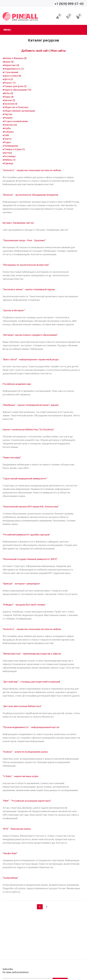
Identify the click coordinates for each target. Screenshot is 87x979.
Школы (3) (9, 100)
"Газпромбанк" (10, 878)
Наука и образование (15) (17, 89)
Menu (7, 29)
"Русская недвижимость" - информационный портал (31, 727)
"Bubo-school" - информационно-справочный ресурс (31, 359)
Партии (8, 114)
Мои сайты (58, 50)
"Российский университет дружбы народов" (26, 534)
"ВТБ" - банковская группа (17, 829)
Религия (8, 117)
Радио (7, 142)
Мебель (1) (9, 159)
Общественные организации (19, 110)
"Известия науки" (12, 457)
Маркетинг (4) (11, 65)
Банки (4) (9, 61)
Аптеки (8, 152)
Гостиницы (10, 156)
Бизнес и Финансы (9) (15, 58)
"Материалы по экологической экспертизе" (26, 265)
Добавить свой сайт (35, 50)
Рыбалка (9, 131)
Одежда (8, 163)
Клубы (7, 128)
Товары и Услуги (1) (14, 149)
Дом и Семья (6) (12, 75)
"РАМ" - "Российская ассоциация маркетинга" (27, 800)
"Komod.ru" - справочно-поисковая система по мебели (32, 170)
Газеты (8, 138)
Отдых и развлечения (16, 121)
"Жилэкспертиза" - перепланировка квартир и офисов (32, 653)
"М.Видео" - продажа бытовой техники (24, 604)
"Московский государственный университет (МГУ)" (30, 559)
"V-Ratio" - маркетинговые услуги (20, 776)
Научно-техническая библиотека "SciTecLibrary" (28, 429)
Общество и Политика (16, 107)
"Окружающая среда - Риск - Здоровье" (24, 240)
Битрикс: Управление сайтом (18, 223)
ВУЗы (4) (8, 93)
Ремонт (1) (9, 82)
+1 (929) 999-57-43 (69, 4)
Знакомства (10, 124)
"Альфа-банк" (10, 853)
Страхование (11, 72)
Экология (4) (10, 103)
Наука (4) (9, 96)
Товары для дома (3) (15, 86)
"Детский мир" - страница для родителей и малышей (31, 681)
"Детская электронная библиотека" (22, 706)
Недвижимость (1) (14, 68)
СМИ (6, 135)
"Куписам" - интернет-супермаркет (21, 583)
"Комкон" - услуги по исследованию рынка (25, 751)
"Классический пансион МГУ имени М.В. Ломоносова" (31, 506)
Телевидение (11, 145)
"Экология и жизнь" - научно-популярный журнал (29, 289)
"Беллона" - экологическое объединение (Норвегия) (30, 195)
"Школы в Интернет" (14, 310)
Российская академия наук (17, 384)
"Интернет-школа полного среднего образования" (30, 335)
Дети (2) (8, 79)
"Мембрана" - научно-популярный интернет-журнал (31, 405)
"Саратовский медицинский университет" (25, 478)
